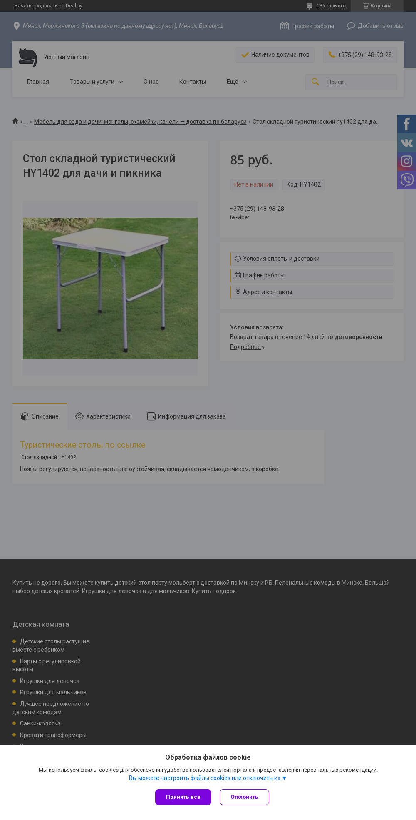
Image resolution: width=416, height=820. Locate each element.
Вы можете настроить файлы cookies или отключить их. (205, 778)
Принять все (183, 797)
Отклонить (244, 797)
